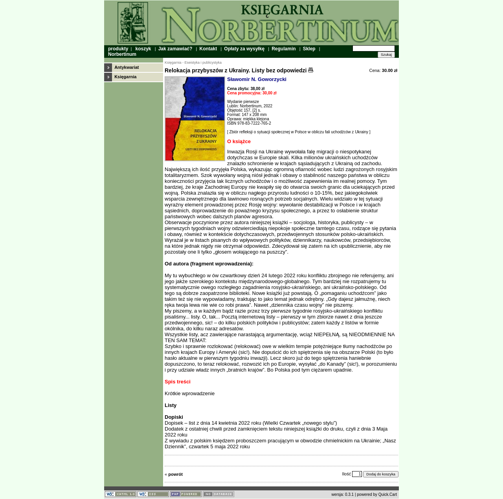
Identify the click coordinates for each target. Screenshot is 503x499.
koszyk (143, 49)
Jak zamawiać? (175, 49)
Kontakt (208, 49)
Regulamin (284, 49)
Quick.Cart (387, 494)
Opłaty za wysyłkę (244, 49)
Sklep (309, 49)
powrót (175, 474)
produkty (118, 49)
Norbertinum (122, 54)
